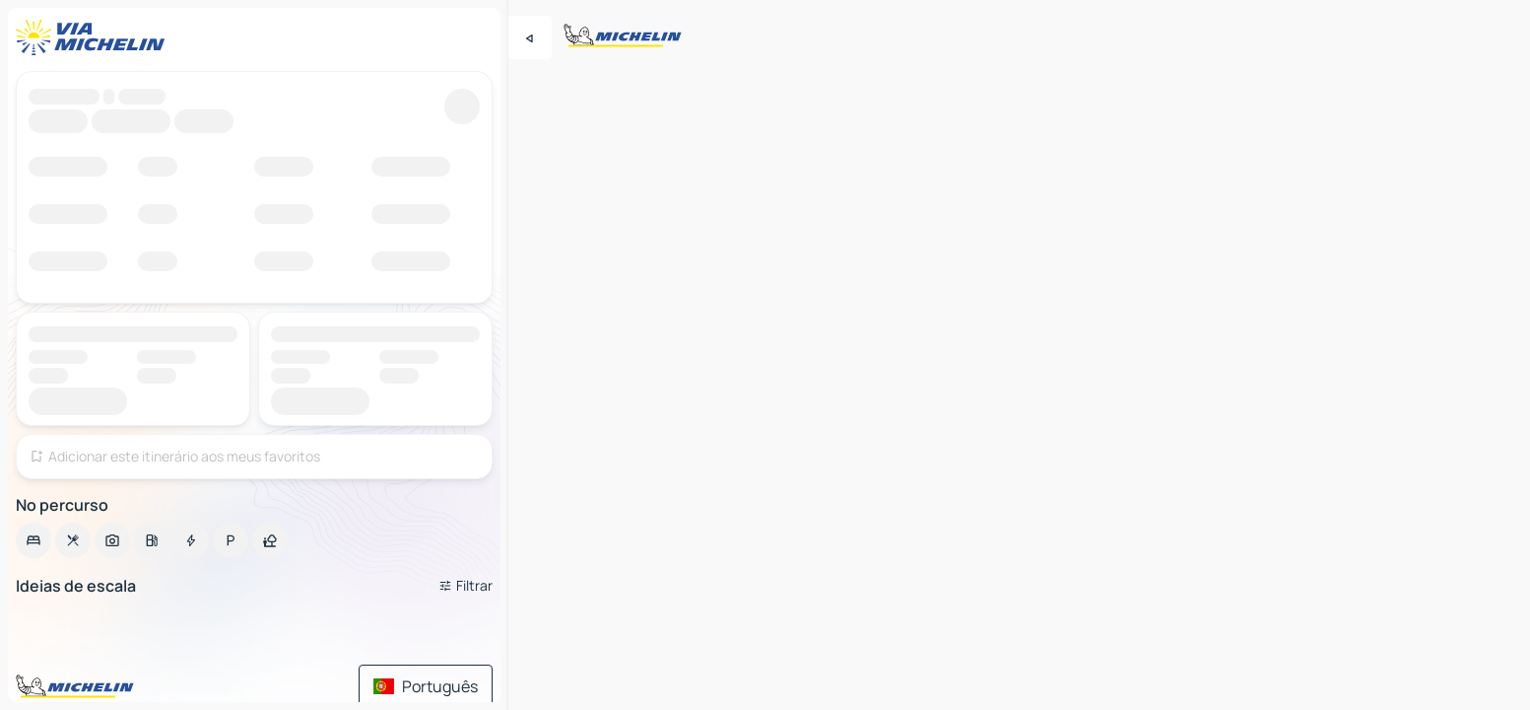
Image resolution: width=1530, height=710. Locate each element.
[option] (33, 540)
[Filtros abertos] (465, 586)
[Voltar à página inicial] (94, 37)
